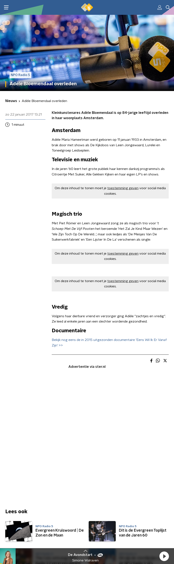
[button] (164, 556)
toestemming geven (123, 188)
